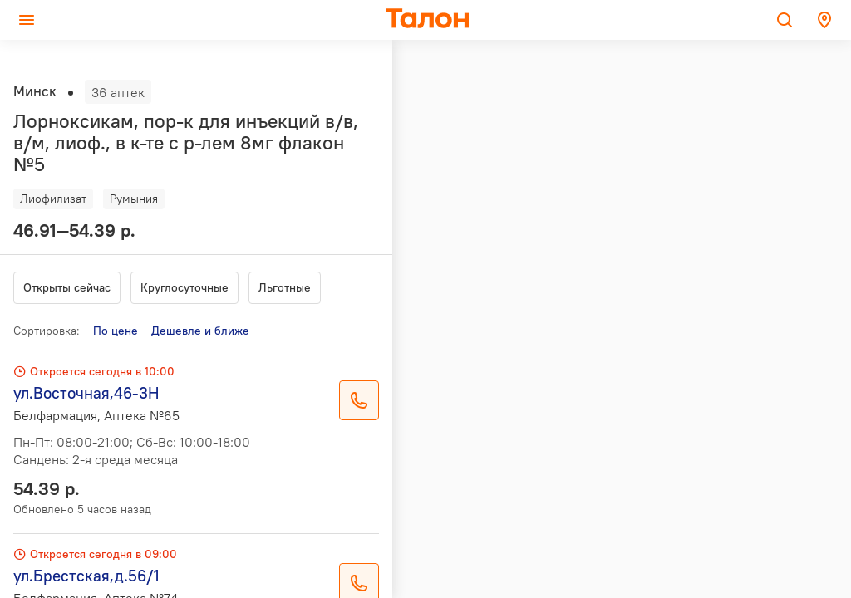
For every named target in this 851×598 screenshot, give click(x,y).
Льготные (284, 287)
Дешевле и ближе (200, 330)
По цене (115, 330)
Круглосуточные (184, 287)
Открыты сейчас (67, 287)
